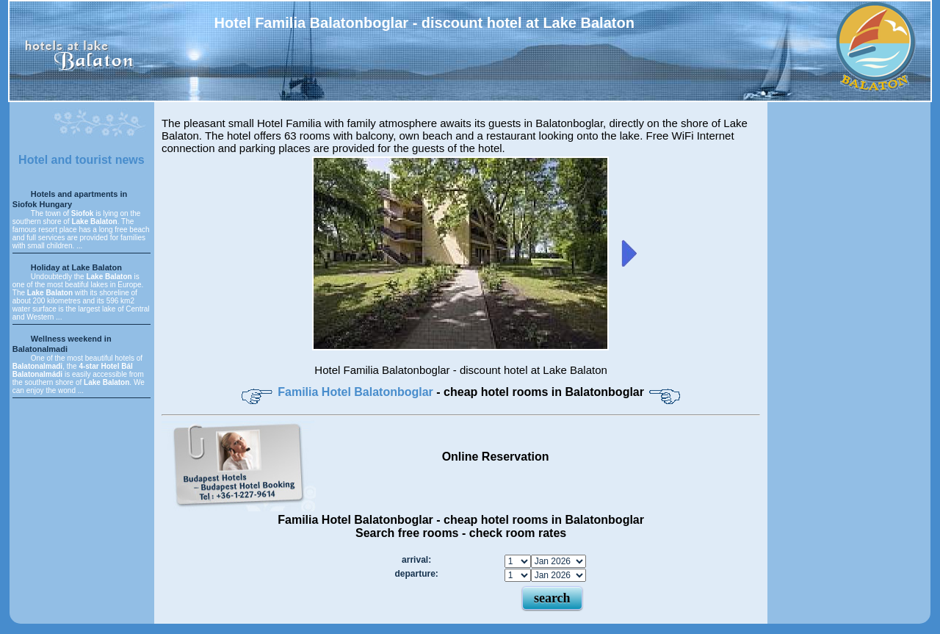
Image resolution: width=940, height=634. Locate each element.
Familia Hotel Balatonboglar (357, 392)
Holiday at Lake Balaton (76, 267)
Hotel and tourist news (81, 160)
